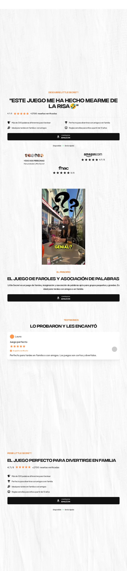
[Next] (114, 375)
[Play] (63, 234)
